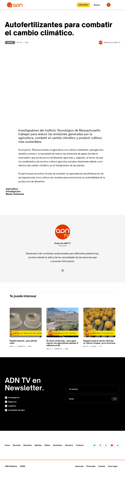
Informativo (57, 445)
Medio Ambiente (15, 194)
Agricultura (12, 189)
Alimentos (27, 445)
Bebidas (38, 445)
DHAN (22, 466)
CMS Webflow (11, 466)
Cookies (101, 466)
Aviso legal (112, 466)
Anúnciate (79, 466)
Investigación (13, 191)
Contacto (80, 445)
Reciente (16, 445)
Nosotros (69, 445)
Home (7, 445)
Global (10, 42)
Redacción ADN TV (62, 243)
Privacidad (90, 466)
